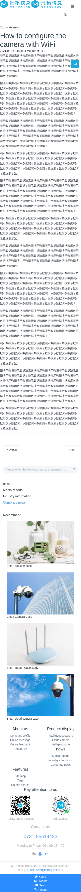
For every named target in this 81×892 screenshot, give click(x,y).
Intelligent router (61, 744)
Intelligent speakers (61, 735)
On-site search (20, 784)
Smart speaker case (19, 565)
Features (20, 769)
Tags (20, 780)
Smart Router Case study (22, 667)
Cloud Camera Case (19, 616)
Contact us (20, 748)
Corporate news (14, 502)
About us (20, 729)
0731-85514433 (40, 836)
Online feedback (20, 744)
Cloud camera (60, 740)
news (6, 484)
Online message (20, 740)
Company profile (20, 735)
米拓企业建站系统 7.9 (43, 870)
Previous (11, 449)
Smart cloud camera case (23, 718)
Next (72, 449)
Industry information (17, 496)
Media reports (13, 490)
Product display (61, 729)
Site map (20, 776)
